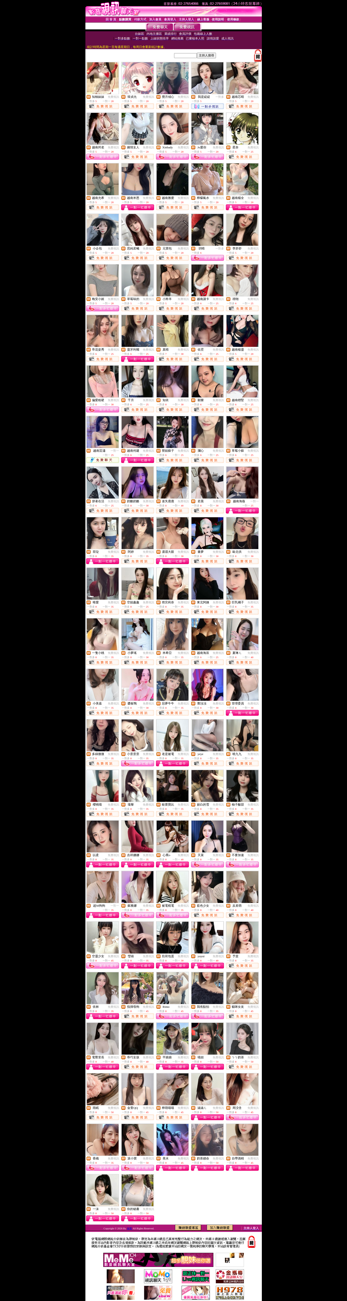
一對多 (219, 97)
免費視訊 (113, 97)
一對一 (115, 450)
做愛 (130, 1228)
